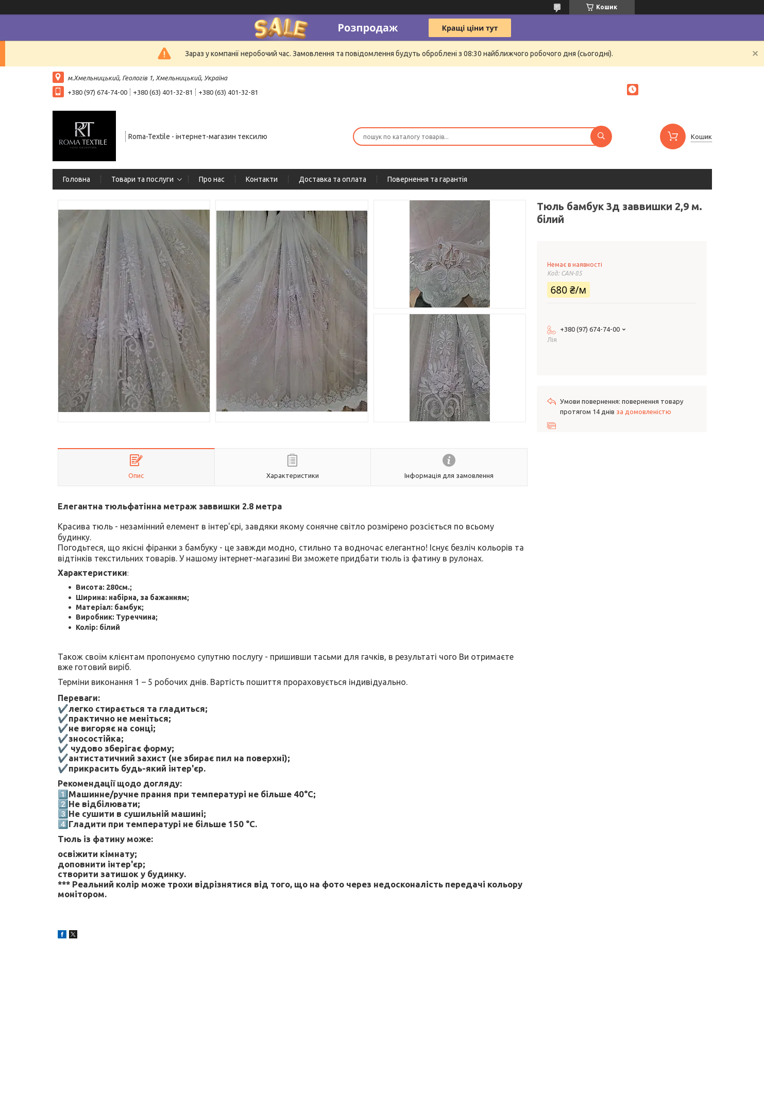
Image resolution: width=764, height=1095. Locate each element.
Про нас (212, 179)
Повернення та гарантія (427, 179)
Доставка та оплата (332, 179)
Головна (76, 179)
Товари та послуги (142, 179)
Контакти (262, 179)
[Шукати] (601, 136)
